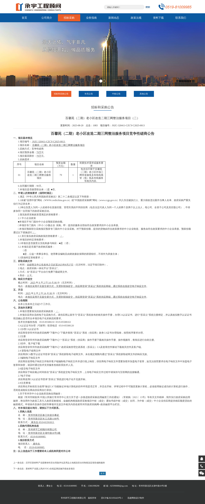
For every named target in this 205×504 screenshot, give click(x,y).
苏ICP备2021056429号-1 (112, 498)
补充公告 (89, 94)
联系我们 (180, 17)
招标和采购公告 (61, 94)
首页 (24, 17)
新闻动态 (113, 17)
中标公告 (116, 94)
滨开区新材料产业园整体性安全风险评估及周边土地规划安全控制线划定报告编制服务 (65, 463)
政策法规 (136, 17)
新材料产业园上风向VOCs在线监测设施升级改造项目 (50, 469)
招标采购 (69, 17)
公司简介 (46, 17)
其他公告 (144, 94)
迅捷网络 (131, 498)
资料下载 (158, 17)
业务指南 (91, 17)
